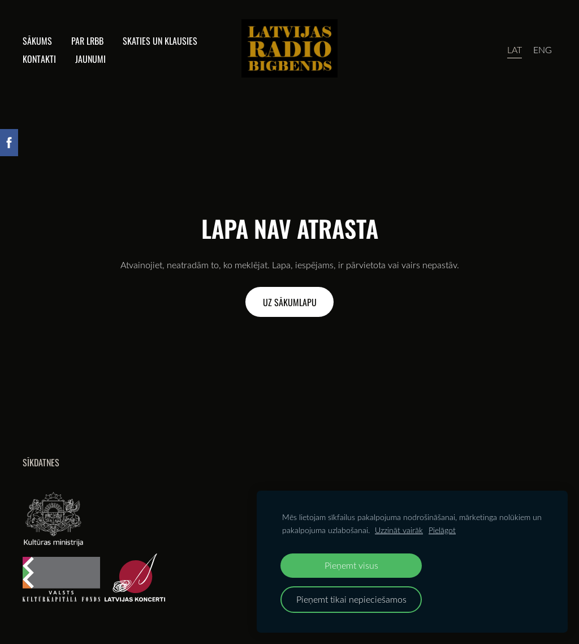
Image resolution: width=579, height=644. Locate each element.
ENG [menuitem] (542, 50)
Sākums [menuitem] (37, 41)
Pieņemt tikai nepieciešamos (351, 599)
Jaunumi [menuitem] (90, 59)
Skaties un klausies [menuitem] (160, 41)
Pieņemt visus (351, 565)
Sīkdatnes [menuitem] (41, 462)
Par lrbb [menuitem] (87, 41)
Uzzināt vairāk (399, 530)
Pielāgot (442, 530)
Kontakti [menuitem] (39, 59)
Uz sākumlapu (290, 302)
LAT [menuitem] (514, 50)
